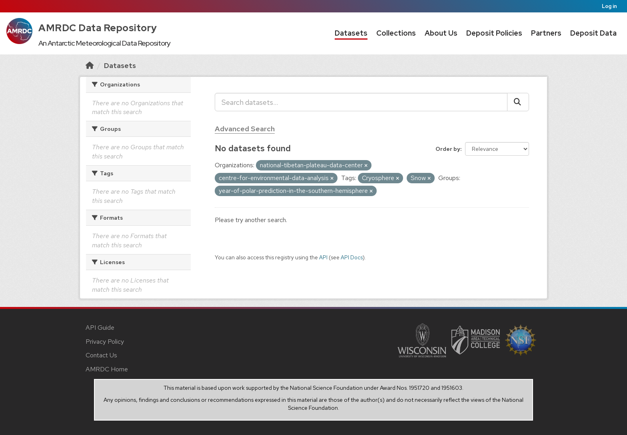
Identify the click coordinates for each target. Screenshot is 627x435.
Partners (546, 33)
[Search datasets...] (361, 102)
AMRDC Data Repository (97, 28)
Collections (396, 33)
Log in (609, 6)
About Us (441, 33)
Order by (447, 148)
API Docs (352, 257)
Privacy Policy (105, 341)
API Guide (100, 327)
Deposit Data (593, 33)
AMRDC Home (107, 369)
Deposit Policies (494, 33)
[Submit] (518, 102)
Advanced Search (245, 128)
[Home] (90, 65)
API (323, 257)
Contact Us (101, 355)
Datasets (351, 33)
